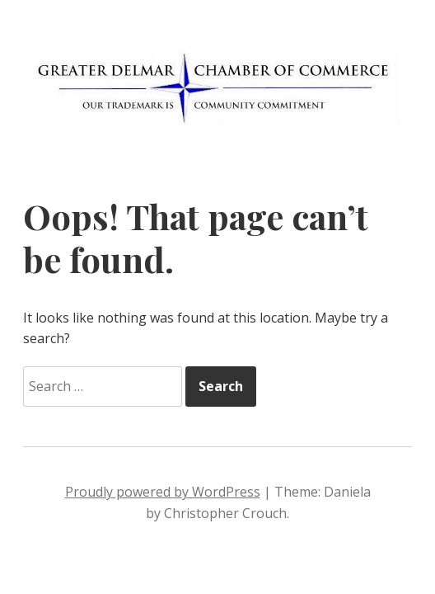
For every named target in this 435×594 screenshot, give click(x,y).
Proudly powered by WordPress (162, 492)
